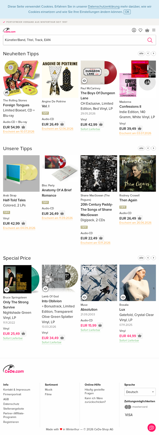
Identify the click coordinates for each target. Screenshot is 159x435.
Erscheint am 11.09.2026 (57, 218)
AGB (6, 399)
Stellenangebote (13, 408)
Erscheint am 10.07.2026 (18, 131)
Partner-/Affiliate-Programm (13, 415)
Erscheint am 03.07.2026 (135, 133)
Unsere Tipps (17, 149)
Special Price (17, 258)
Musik (48, 389)
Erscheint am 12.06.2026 (57, 128)
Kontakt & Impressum (16, 389)
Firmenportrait (12, 394)
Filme (48, 394)
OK (127, 12)
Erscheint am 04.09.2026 (19, 228)
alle (141, 53)
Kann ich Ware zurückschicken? (95, 400)
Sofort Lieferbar (90, 129)
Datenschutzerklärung (104, 7)
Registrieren (11, 422)
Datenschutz (11, 404)
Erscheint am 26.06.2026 (135, 222)
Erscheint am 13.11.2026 (95, 243)
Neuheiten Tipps (21, 54)
